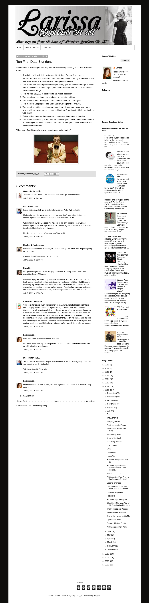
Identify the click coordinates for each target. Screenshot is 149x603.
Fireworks (111, 496)
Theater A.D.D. (123, 151)
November (111, 397)
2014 (107, 379)
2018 (107, 365)
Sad (108, 414)
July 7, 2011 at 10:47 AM (33, 391)
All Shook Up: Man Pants (117, 527)
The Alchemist (112, 418)
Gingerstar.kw (29, 191)
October (110, 400)
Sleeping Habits (113, 421)
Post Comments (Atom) (37, 406)
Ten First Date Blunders (116, 512)
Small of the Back (114, 438)
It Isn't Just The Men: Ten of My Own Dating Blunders (118, 504)
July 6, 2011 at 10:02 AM (33, 237)
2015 (107, 376)
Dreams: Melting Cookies (117, 523)
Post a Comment (27, 396)
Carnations (111, 452)
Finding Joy (109, 135)
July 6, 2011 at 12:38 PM (33, 260)
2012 (107, 386)
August (110, 408)
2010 (107, 554)
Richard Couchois (114, 473)
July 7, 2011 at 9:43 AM (32, 350)
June (109, 531)
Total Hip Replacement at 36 (122, 334)
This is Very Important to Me (118, 516)
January (110, 549)
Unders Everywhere (115, 492)
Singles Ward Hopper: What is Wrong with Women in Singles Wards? (122, 285)
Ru (24, 268)
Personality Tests (114, 434)
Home (19, 47)
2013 (107, 383)
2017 (107, 368)
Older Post (90, 401)
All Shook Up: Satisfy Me (117, 499)
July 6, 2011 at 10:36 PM (33, 327)
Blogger (97, 596)
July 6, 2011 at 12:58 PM (33, 293)
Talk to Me (47, 47)
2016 (107, 372)
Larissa (26, 335)
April (109, 539)
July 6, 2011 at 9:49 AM (32, 198)
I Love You (111, 456)
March (110, 542)
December (111, 393)
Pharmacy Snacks (114, 442)
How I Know (112, 445)
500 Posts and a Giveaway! (123, 308)
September (112, 404)
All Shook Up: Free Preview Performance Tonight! (118, 478)
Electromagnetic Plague (116, 425)
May (109, 535)
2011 (107, 390)
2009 (107, 558)
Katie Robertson (30, 301)
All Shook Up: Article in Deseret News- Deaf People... (116, 467)
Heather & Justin (30, 245)
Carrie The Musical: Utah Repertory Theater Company (122, 257)
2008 (107, 561)
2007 (107, 565)
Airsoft (60, 94)
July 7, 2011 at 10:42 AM (33, 373)
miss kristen (28, 206)
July (109, 411)
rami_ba (79, 596)
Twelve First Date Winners (117, 509)
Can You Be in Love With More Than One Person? (118, 487)
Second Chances (114, 483)
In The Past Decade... (113, 236)
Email (109, 449)
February (111, 546)
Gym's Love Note (114, 520)
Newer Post (22, 401)
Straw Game (122, 213)
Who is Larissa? (32, 47)
